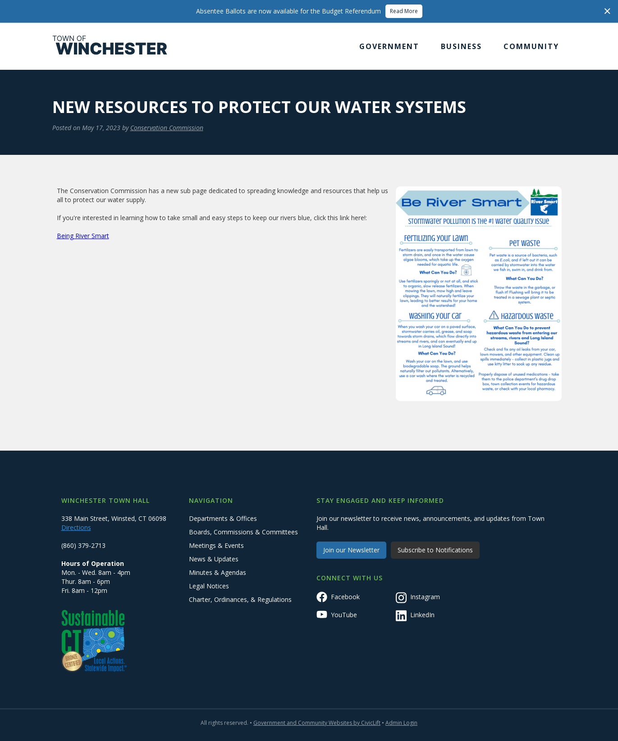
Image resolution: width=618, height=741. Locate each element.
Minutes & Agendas (217, 572)
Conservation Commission (166, 127)
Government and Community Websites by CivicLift (316, 723)
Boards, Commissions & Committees (243, 532)
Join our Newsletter (351, 550)
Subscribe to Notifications (435, 550)
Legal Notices (209, 586)
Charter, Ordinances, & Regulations (240, 599)
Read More (404, 11)
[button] (389, 46)
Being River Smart (83, 235)
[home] (110, 46)
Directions (76, 527)
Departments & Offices (223, 518)
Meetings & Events (216, 545)
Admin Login (401, 723)
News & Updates (213, 559)
